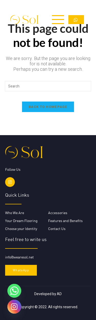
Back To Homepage (48, 106)
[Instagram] (14, 307)
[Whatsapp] (14, 291)
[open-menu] (56, 20)
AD (59, 294)
